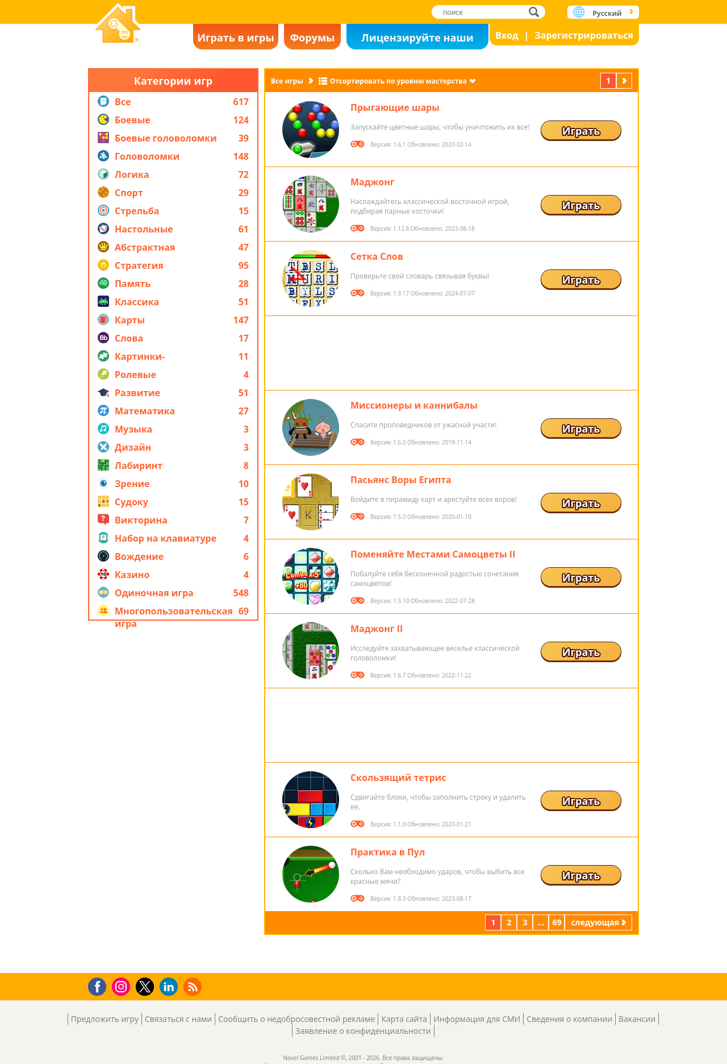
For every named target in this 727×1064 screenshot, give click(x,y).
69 (556, 922)
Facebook (100, 985)
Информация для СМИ (476, 1018)
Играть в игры (235, 37)
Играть (581, 131)
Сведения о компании (569, 1018)
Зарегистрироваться (583, 35)
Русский (606, 13)
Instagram (122, 986)
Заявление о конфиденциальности (363, 1030)
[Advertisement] (173, 796)
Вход (507, 35)
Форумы (312, 37)
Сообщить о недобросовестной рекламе (296, 1018)
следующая (625, 80)
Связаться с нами (178, 1018)
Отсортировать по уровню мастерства (398, 81)
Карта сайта (404, 1018)
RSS (194, 986)
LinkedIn (171, 987)
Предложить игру (105, 1018)
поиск (537, 11)
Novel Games (118, 24)
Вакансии (637, 1018)
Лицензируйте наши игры (417, 40)
